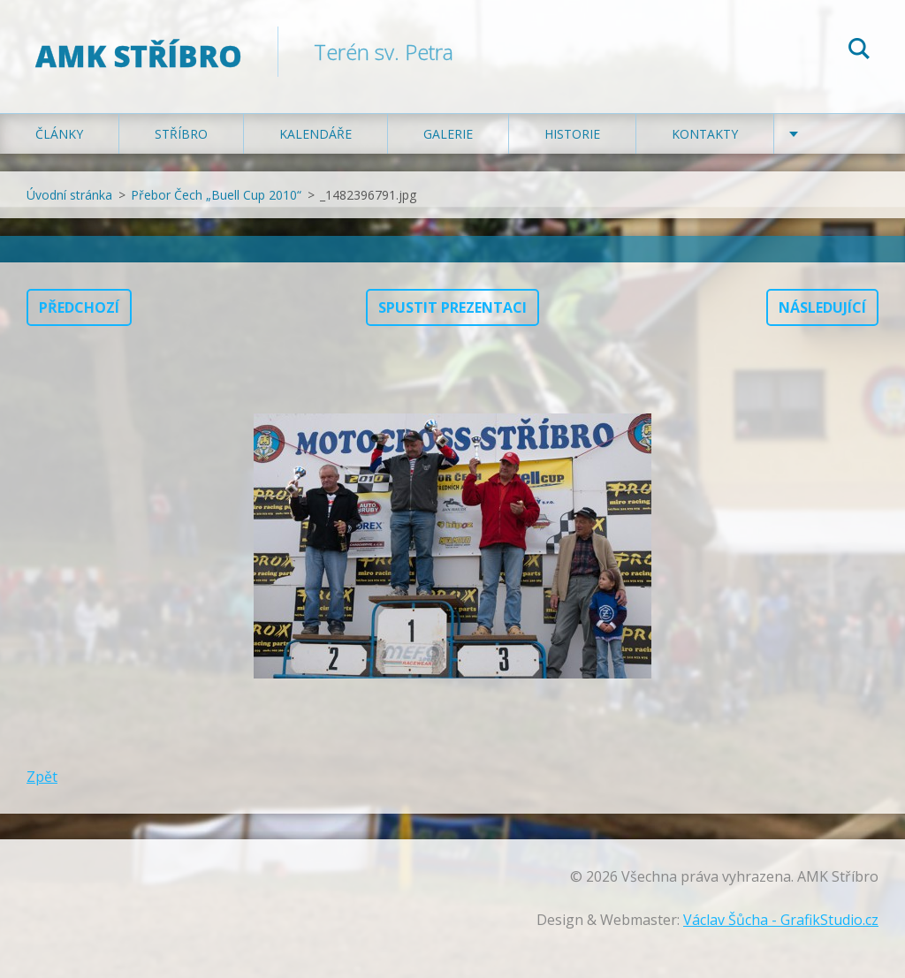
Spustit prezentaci (452, 307)
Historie (572, 133)
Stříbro (181, 133)
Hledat (859, 51)
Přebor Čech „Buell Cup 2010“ (216, 194)
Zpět (42, 776)
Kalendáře (315, 133)
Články (59, 133)
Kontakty (705, 133)
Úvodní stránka (69, 194)
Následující (822, 307)
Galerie (448, 133)
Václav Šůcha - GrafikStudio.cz (780, 919)
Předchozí (79, 307)
